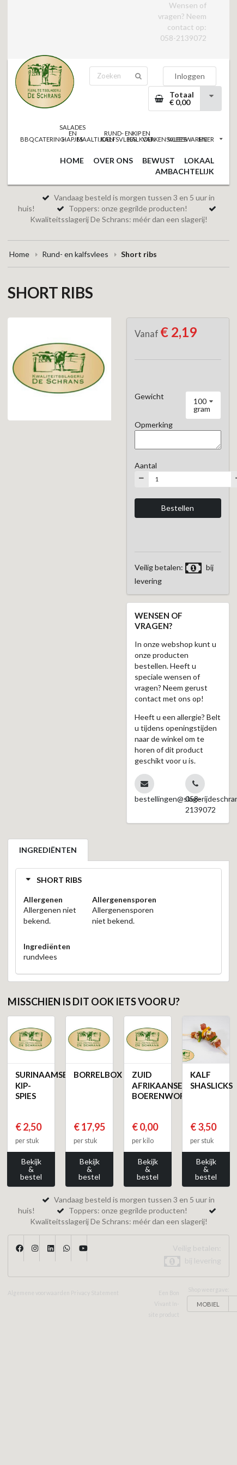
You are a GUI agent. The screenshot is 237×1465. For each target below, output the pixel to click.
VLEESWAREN (187, 139)
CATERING (49, 139)
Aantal (146, 465)
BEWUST (158, 160)
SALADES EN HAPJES (72, 133)
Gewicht (149, 396)
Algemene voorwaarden (39, 1293)
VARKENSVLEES (164, 139)
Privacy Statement (95, 1293)
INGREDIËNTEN (48, 849)
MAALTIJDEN (95, 139)
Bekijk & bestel (31, 1169)
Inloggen (189, 76)
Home (19, 254)
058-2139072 (183, 37)
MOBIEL (208, 1304)
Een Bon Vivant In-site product (163, 1304)
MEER (210, 139)
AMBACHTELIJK (184, 171)
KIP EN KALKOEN (141, 136)
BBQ (27, 139)
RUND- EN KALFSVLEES (118, 136)
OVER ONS (113, 160)
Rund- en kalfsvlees (75, 254)
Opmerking (154, 424)
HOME (72, 160)
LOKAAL (199, 160)
